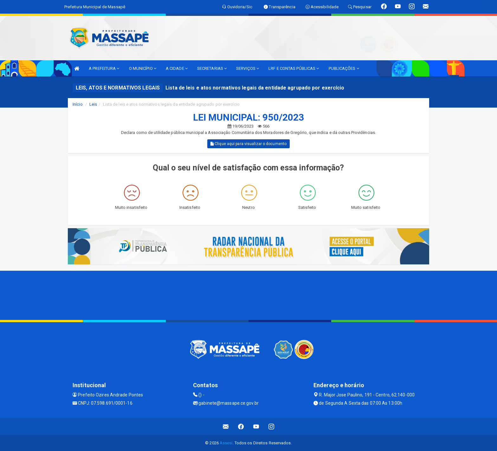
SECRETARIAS (212, 68)
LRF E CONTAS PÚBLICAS (293, 68)
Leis (93, 104)
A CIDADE (177, 68)
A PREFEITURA (104, 68)
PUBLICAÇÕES (344, 68)
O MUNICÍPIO (142, 68)
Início (78, 104)
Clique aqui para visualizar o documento (248, 144)
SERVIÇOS (247, 68)
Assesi (226, 443)
